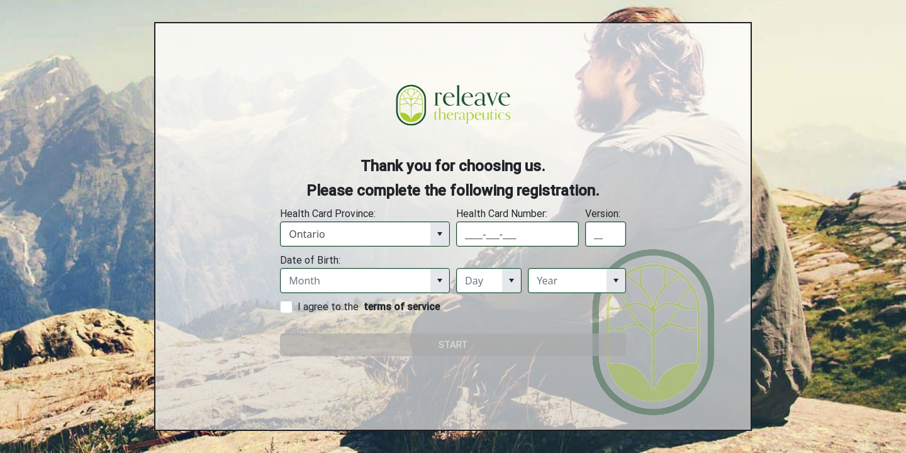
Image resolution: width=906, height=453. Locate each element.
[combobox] (355, 234)
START (453, 344)
